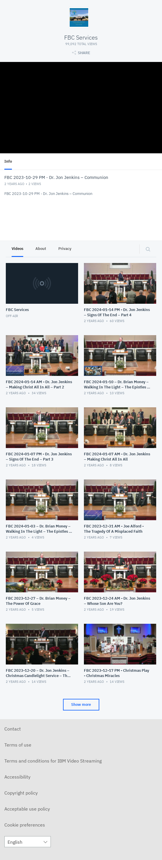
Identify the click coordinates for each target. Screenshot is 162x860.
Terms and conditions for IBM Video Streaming (53, 761)
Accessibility (17, 777)
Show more (81, 704)
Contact (12, 729)
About (40, 248)
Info (8, 161)
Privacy (64, 248)
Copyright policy (21, 793)
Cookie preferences (24, 825)
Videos (17, 248)
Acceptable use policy (27, 809)
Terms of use (17, 745)
